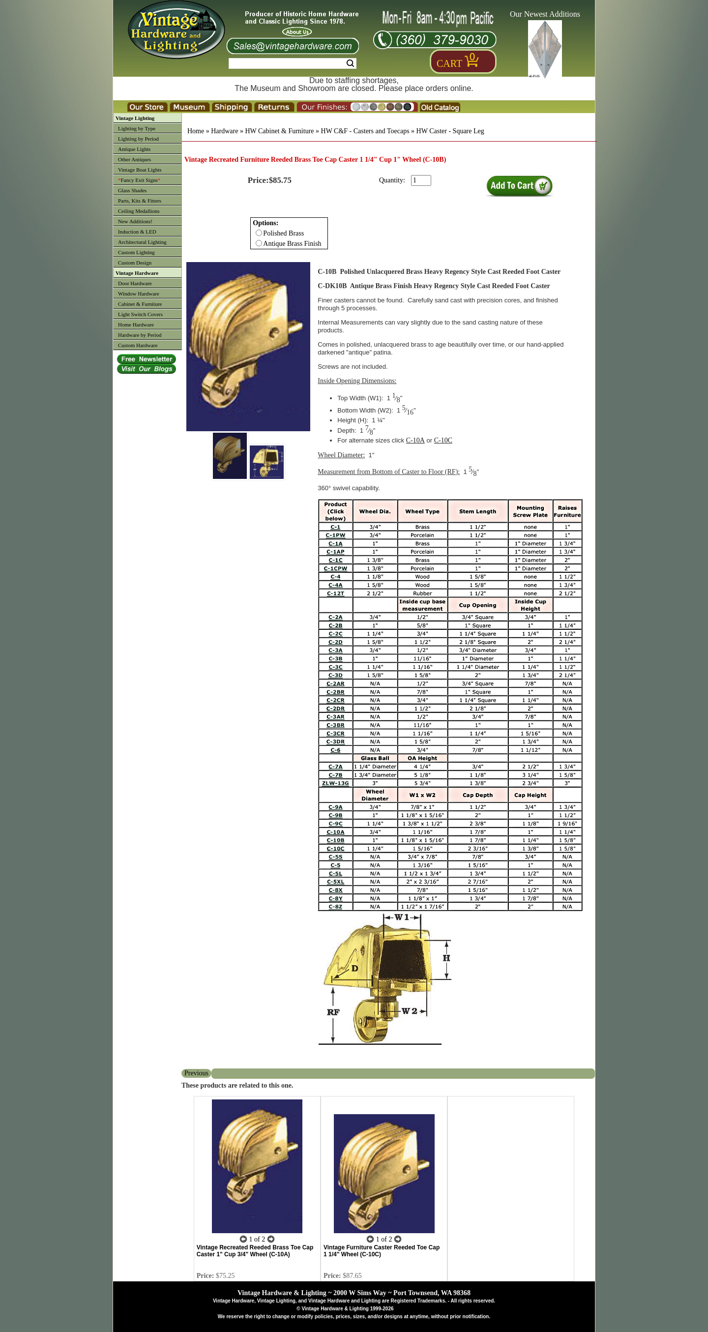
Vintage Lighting (135, 118)
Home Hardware (136, 324)
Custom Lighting (136, 252)
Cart (449, 63)
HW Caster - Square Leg (450, 131)
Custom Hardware (137, 345)
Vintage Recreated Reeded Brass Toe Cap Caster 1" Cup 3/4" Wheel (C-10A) (255, 1251)
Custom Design (134, 263)
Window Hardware (138, 293)
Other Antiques (134, 159)
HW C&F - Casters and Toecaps (365, 131)
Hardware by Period (140, 335)
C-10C (443, 440)
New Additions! (135, 221)
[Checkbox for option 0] (259, 233)
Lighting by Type (136, 128)
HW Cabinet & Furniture (279, 131)
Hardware (224, 131)
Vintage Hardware (137, 273)
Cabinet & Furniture (140, 304)
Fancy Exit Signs (139, 180)
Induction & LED (137, 232)
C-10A (415, 440)
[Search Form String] (292, 63)
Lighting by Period (138, 139)
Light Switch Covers (140, 314)
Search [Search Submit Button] (350, 63)
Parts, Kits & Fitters (139, 201)
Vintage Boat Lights (140, 170)
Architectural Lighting (142, 242)
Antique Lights (134, 149)
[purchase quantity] (421, 180)
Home (195, 131)
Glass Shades (132, 190)
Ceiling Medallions (139, 211)
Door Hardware (135, 283)
